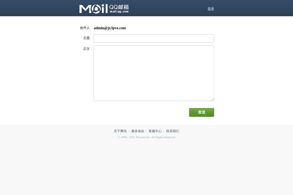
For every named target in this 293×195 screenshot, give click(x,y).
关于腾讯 (120, 131)
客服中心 (155, 131)
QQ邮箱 (122, 8)
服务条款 (137, 131)
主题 (86, 38)
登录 (211, 9)
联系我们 (172, 131)
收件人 (85, 28)
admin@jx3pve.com (110, 28)
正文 (86, 49)
